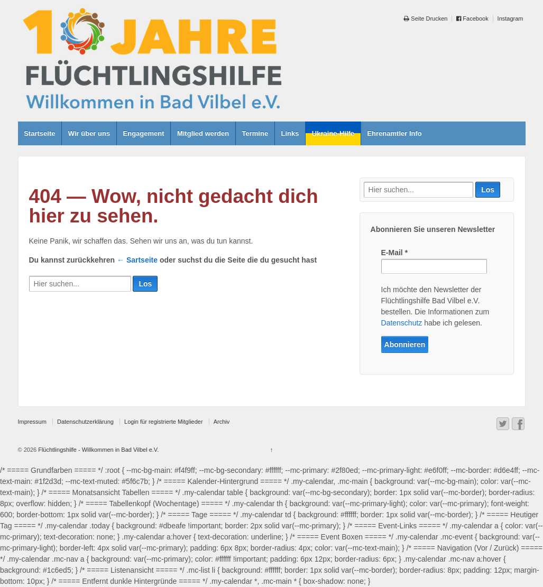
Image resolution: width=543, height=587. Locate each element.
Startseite (39, 133)
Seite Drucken (425, 18)
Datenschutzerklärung (85, 421)
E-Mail (394, 252)
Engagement (143, 133)
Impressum (32, 421)
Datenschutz (401, 323)
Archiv (222, 421)
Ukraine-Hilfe (333, 133)
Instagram (510, 18)
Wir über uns (89, 133)
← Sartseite (137, 260)
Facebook (472, 18)
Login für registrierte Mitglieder (163, 421)
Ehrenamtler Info (394, 133)
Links (290, 133)
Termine (255, 133)
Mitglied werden (203, 133)
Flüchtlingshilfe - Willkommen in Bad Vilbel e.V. (97, 449)
